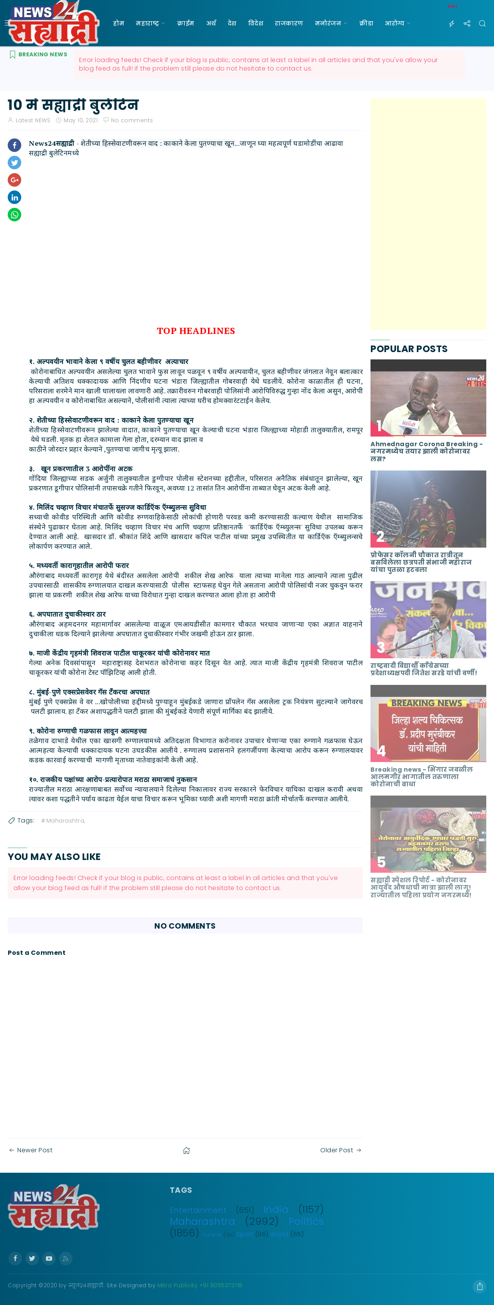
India (276, 1209)
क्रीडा (366, 23)
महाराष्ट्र (147, 23)
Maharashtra (202, 1221)
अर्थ (211, 23)
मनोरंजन (328, 23)
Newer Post (30, 1150)
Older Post (341, 1150)
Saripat (212, 1234)
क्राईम (186, 23)
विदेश (256, 23)
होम (118, 23)
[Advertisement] (428, 214)
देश (232, 23)
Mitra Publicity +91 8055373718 (200, 1285)
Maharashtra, (62, 820)
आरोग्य (394, 23)
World (279, 1234)
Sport (245, 1234)
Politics (306, 1221)
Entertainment (198, 1210)
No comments (132, 120)
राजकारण (289, 23)
